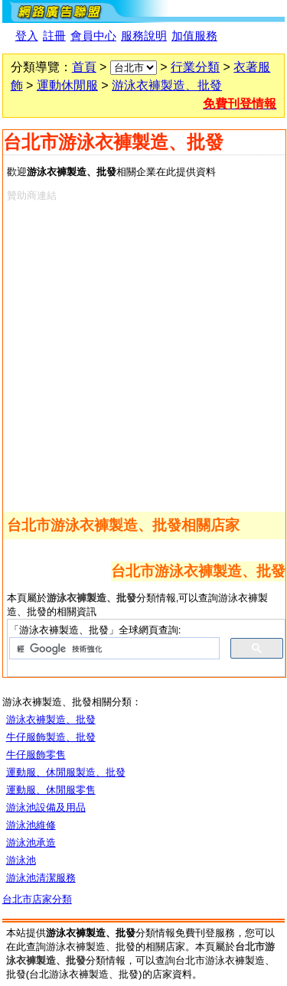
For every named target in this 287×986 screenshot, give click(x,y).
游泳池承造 (31, 842)
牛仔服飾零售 (36, 754)
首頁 (84, 66)
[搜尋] (113, 649)
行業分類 (195, 66)
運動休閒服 (67, 85)
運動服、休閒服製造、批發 (66, 772)
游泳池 (21, 860)
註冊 (54, 36)
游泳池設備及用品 (46, 807)
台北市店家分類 (37, 899)
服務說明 (144, 36)
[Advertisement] (143, 353)
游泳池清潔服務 (41, 877)
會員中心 (93, 36)
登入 (26, 36)
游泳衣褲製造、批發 (167, 85)
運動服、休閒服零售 (51, 790)
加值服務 (194, 36)
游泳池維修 (31, 825)
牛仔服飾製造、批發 (51, 737)
